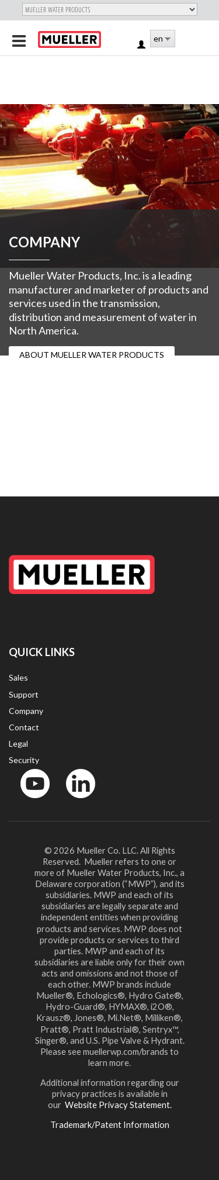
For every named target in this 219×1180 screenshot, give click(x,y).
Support (24, 694)
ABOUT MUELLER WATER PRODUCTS (91, 355)
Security (24, 760)
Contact (24, 727)
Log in (142, 45)
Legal (18, 743)
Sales (18, 677)
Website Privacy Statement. (117, 1104)
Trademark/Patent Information (109, 1124)
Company (26, 711)
